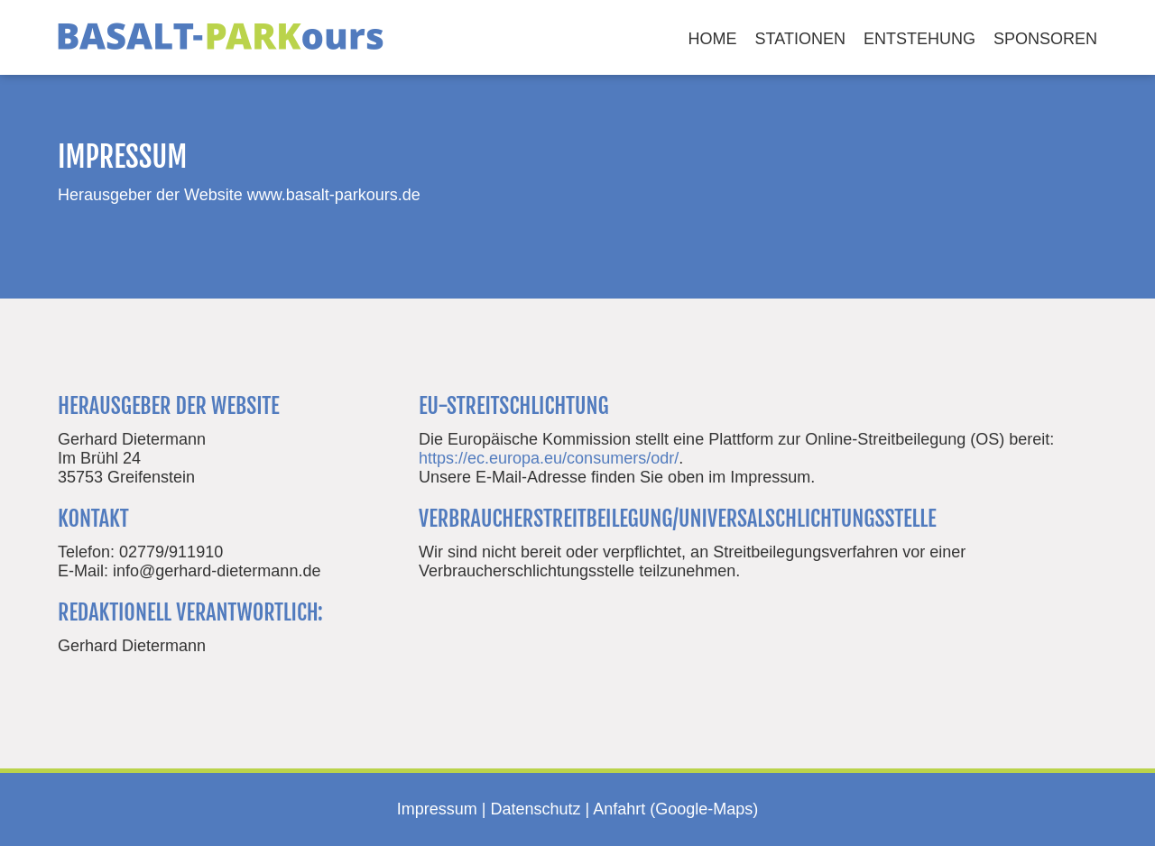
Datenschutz (535, 809)
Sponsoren (1045, 39)
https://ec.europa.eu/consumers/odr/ (549, 458)
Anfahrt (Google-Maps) (675, 809)
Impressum (437, 809)
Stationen (800, 39)
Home (712, 39)
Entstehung (919, 39)
